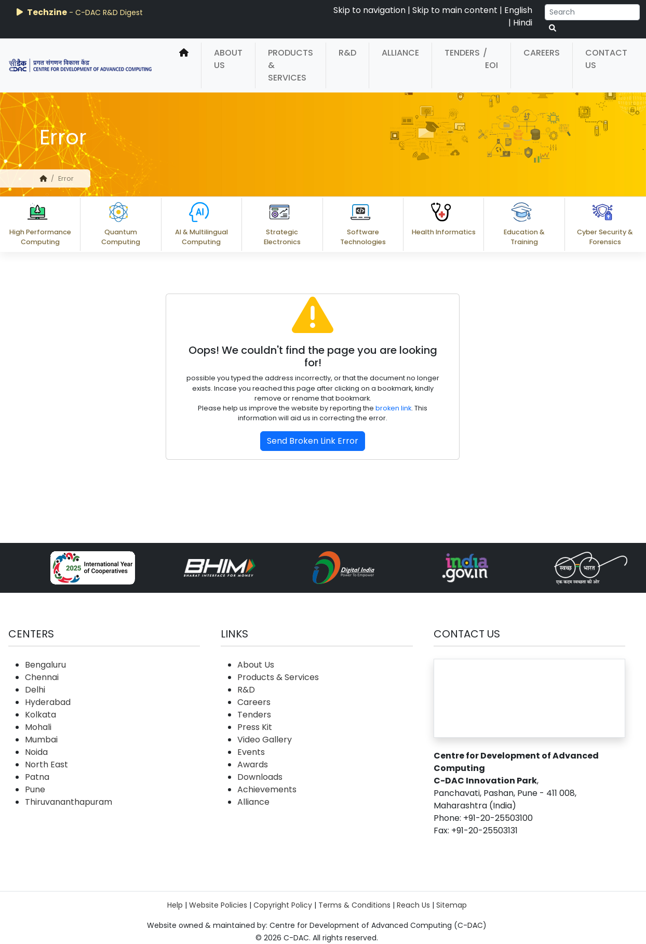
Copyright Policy (282, 905)
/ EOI (490, 59)
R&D (347, 53)
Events (251, 752)
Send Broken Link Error (312, 441)
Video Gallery (264, 740)
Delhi (35, 690)
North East (46, 764)
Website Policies (218, 905)
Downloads (259, 777)
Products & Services (290, 65)
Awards (252, 764)
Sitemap (451, 905)
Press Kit (254, 727)
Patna (37, 777)
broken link (393, 408)
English (518, 10)
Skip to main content (454, 10)
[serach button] (552, 28)
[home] (184, 65)
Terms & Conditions (354, 905)
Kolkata (40, 715)
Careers (541, 53)
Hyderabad (48, 702)
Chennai (42, 677)
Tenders (462, 53)
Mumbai (41, 740)
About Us (228, 59)
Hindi (522, 23)
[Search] (592, 12)
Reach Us (413, 905)
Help (175, 905)
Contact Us (606, 59)
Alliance (400, 53)
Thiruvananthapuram (68, 802)
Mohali (38, 727)
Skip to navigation (369, 10)
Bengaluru (45, 665)
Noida (36, 752)
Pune (35, 789)
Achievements (267, 789)
